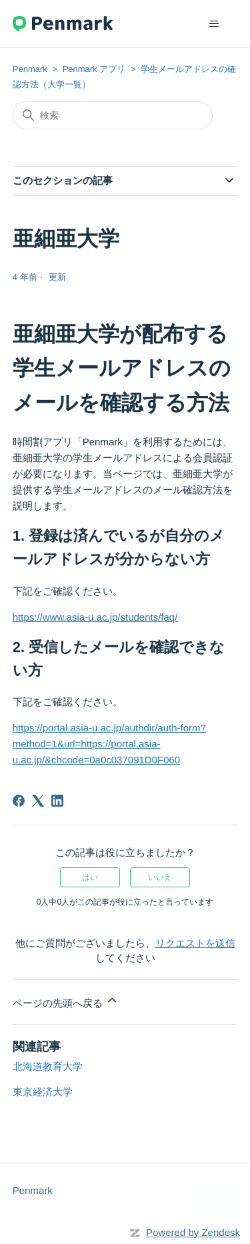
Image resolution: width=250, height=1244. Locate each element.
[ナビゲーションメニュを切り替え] (213, 24)
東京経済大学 (43, 1091)
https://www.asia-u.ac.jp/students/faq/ (95, 617)
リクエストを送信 (195, 943)
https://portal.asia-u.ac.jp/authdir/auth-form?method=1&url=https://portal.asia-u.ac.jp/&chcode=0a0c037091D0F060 (109, 743)
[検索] (112, 115)
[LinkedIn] (57, 801)
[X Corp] (38, 801)
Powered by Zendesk (193, 1232)
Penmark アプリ (94, 69)
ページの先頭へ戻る (66, 1001)
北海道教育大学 (48, 1066)
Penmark (30, 69)
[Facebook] (19, 801)
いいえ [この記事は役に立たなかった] (160, 877)
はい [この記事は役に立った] (90, 877)
